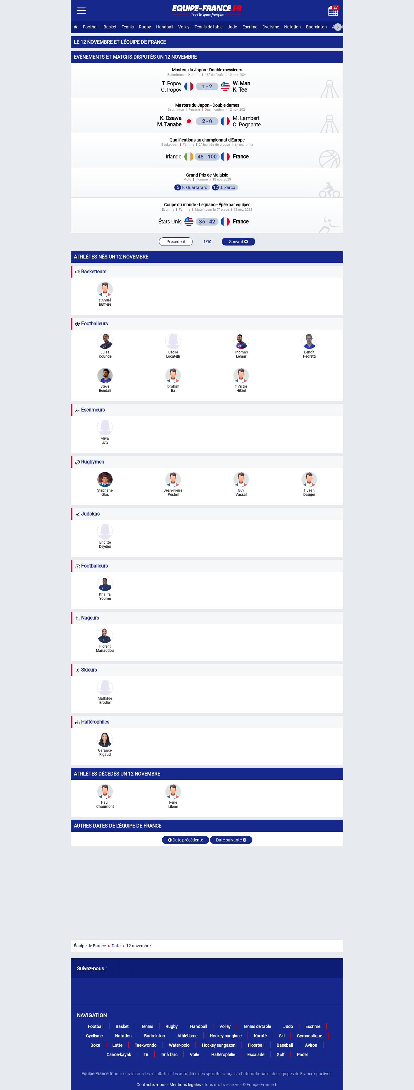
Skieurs (86, 670)
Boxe (95, 1045)
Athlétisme (342, 26)
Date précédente (185, 840)
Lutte (117, 1045)
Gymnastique (309, 1035)
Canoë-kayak (119, 1054)
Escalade (255, 1054)
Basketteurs (90, 272)
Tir (145, 1054)
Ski (281, 1035)
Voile (194, 1054)
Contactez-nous (151, 1084)
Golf (280, 1054)
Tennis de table (208, 26)
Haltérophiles (92, 722)
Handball (164, 26)
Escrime (249, 26)
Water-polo (179, 1045)
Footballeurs (91, 324)
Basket (110, 26)
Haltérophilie (223, 1054)
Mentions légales (185, 1084)
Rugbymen (89, 462)
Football (90, 26)
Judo (232, 26)
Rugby (145, 26)
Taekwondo (145, 1045)
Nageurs (87, 618)
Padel (302, 1054)
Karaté (260, 1035)
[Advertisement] (207, 891)
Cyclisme (270, 26)
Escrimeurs (90, 410)
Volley (183, 26)
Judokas (87, 514)
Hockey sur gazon (218, 1045)
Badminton (316, 26)
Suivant (238, 241)
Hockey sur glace (226, 1035)
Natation (292, 26)
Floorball (256, 1045)
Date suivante (231, 840)
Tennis (128, 26)
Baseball (285, 1045)
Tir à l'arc (169, 1054)
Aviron (311, 1045)
